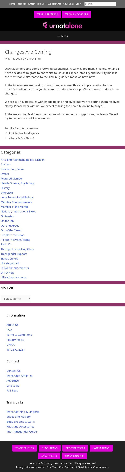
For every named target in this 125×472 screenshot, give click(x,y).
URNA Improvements (14, 277)
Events (5, 174)
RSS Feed (12, 390)
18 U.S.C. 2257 (16, 349)
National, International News (18, 211)
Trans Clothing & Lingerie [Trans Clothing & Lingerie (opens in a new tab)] (23, 412)
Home (12, 3)
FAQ (9, 330)
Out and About (10, 225)
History (5, 188)
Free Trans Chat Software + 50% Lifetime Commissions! (78, 467)
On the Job (7, 221)
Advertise (13, 380)
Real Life (6, 244)
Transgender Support (14, 254)
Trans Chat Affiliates (19, 376)
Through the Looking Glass (17, 249)
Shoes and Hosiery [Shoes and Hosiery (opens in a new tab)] (19, 416)
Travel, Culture (9, 258)
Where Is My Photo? (21, 138)
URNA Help (7, 272)
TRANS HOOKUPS (76, 14)
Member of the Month (14, 207)
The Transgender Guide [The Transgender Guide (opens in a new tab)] (22, 431)
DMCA (10, 344)
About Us (12, 325)
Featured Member (12, 178)
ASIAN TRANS (49, 456)
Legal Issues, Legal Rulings (17, 197)
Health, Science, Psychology (18, 183)
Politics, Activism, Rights (15, 240)
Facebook (21, 3)
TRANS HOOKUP (74, 456)
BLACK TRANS (49, 448)
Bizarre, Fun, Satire (12, 169)
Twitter (31, 3)
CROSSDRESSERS (75, 448)
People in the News (12, 235)
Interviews (7, 192)
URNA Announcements (23, 128)
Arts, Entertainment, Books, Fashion (23, 159)
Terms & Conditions (19, 334)
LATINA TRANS (101, 448)
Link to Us (13, 385)
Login (78, 3)
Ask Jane (6, 164)
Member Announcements (16, 202)
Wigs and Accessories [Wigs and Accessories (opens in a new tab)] (20, 426)
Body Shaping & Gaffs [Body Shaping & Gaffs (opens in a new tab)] (21, 421)
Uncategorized (10, 263)
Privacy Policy (15, 340)
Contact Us (14, 371)
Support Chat (54, 3)
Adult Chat (68, 3)
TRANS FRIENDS (47, 14)
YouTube (41, 3)
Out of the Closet (11, 230)
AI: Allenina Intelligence (24, 133)
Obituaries (7, 216)
